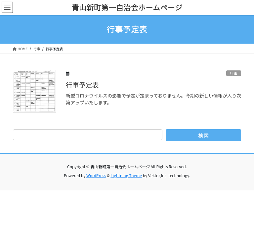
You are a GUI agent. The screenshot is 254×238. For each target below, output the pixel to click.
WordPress (96, 175)
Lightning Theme (126, 175)
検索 (203, 135)
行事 (233, 73)
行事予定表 (82, 85)
